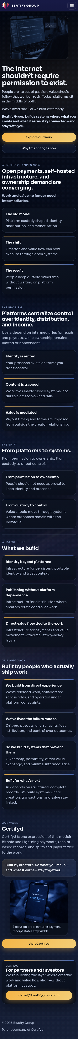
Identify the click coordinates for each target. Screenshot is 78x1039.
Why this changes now (38, 148)
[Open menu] (71, 6)
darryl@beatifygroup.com (39, 995)
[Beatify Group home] (20, 5)
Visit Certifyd (38, 943)
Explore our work (39, 137)
